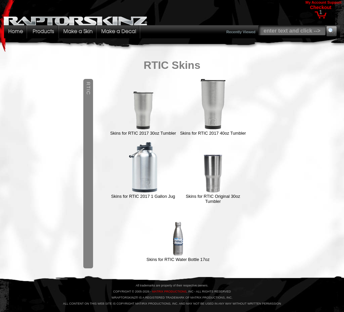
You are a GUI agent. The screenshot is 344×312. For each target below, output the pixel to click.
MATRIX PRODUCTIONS (169, 291)
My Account (315, 2)
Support (334, 2)
